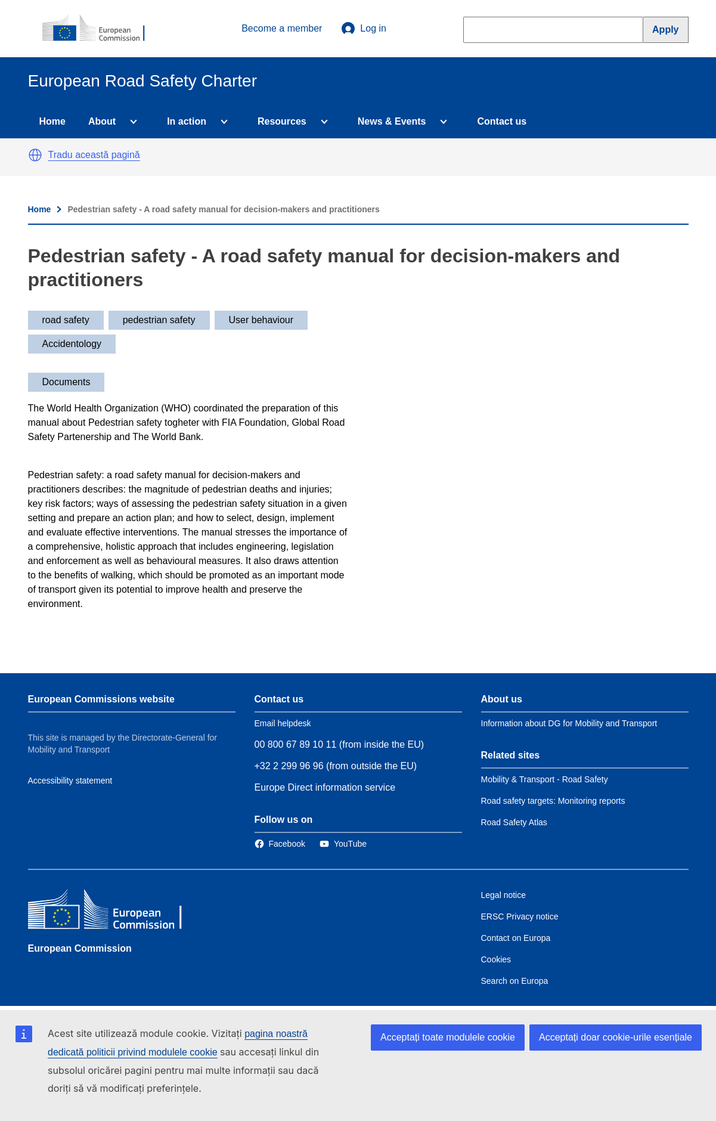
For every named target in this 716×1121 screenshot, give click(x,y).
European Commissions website (101, 699)
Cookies (496, 959)
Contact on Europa (516, 938)
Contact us (501, 121)
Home (52, 121)
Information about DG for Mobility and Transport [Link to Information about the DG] (569, 723)
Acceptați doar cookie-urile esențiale (615, 1037)
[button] (35, 155)
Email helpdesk (283, 723)
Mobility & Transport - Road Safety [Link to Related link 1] (544, 779)
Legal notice (503, 895)
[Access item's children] (131, 121)
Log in (363, 28)
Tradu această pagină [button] (94, 155)
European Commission (80, 948)
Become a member (281, 28)
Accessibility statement (70, 780)
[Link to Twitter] (343, 844)
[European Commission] (100, 28)
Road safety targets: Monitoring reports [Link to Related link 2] (553, 801)
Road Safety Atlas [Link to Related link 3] (514, 822)
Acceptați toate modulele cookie (447, 1037)
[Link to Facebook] (280, 844)
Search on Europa (514, 981)
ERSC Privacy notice (520, 916)
